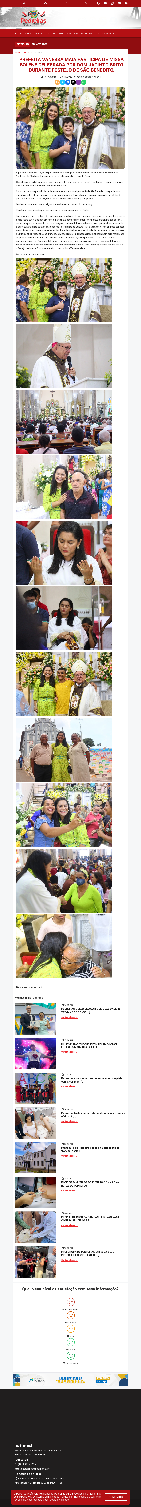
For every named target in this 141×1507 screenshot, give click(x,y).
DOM (76, 33)
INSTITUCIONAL (25, 33)
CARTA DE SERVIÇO (65, 33)
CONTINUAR (116, 1497)
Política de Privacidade (73, 1496)
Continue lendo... (69, 1017)
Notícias (28, 52)
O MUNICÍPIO (38, 33)
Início (17, 52)
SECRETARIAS (51, 33)
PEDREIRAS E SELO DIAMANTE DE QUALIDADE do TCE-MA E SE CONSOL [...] (91, 1010)
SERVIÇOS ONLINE (108, 33)
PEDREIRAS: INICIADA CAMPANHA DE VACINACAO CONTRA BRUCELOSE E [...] (91, 1219)
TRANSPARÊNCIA (86, 33)
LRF (97, 33)
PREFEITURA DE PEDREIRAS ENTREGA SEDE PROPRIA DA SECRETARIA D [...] (87, 1253)
